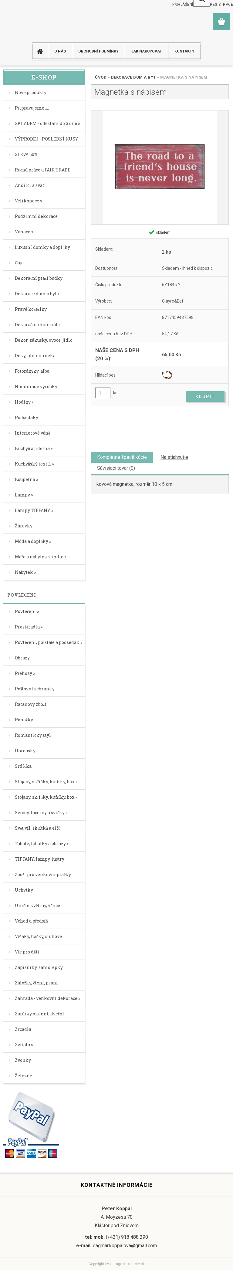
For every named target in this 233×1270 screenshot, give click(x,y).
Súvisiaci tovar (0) (116, 468)
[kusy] (102, 393)
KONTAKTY (184, 51)
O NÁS (60, 51)
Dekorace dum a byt (133, 77)
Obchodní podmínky (98, 51)
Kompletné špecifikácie (122, 457)
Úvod (100, 77)
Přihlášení (182, 4)
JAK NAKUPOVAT (146, 51)
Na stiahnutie (174, 457)
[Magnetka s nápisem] (159, 167)
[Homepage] (42, 51)
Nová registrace (215, 4)
